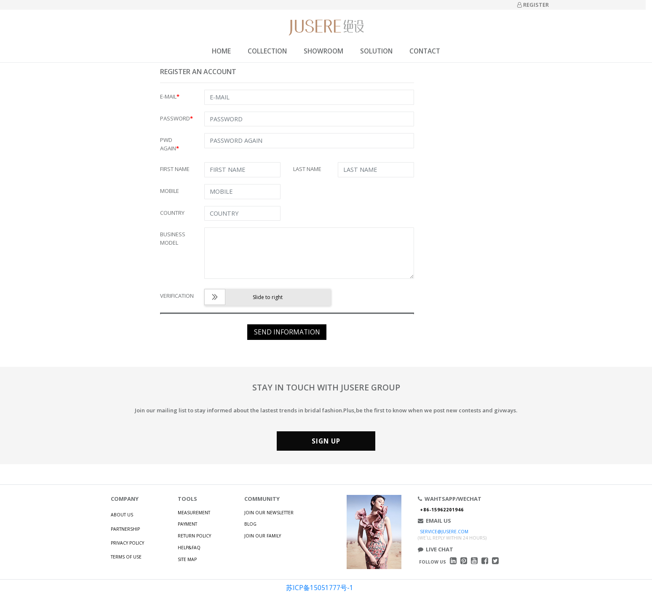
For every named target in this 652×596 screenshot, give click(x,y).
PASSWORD (176, 118)
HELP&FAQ (189, 548)
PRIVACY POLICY (127, 543)
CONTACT (424, 51)
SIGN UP (326, 441)
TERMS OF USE (126, 557)
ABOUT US (122, 515)
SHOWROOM (323, 51)
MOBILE (169, 191)
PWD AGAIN (169, 144)
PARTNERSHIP (125, 529)
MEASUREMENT (194, 513)
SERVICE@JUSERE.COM (444, 532)
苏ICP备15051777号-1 (319, 587)
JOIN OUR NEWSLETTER (269, 513)
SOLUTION (376, 51)
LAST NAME (307, 169)
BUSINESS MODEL (172, 238)
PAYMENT (187, 524)
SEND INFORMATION (287, 332)
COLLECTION (267, 51)
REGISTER (533, 4)
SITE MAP (187, 559)
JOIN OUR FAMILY (262, 536)
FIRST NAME (175, 169)
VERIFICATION (177, 295)
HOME (221, 51)
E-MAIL (169, 96)
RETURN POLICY (194, 536)
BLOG (250, 524)
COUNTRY (172, 212)
